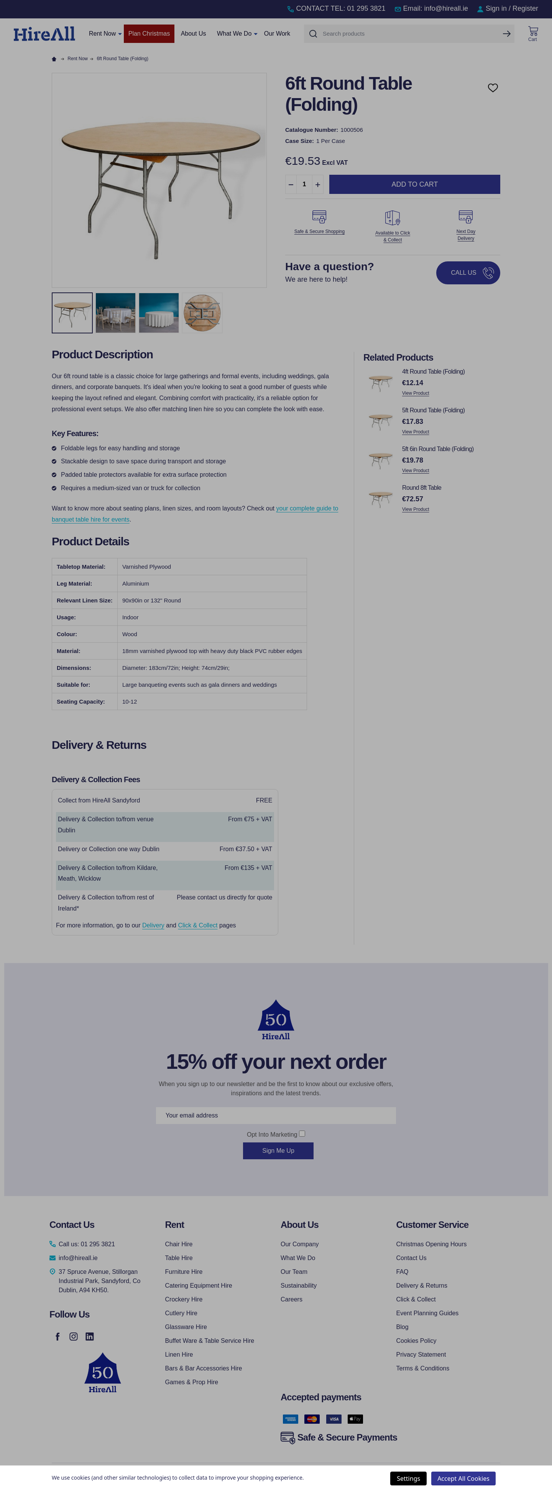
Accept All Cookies (463, 1478)
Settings (408, 1478)
